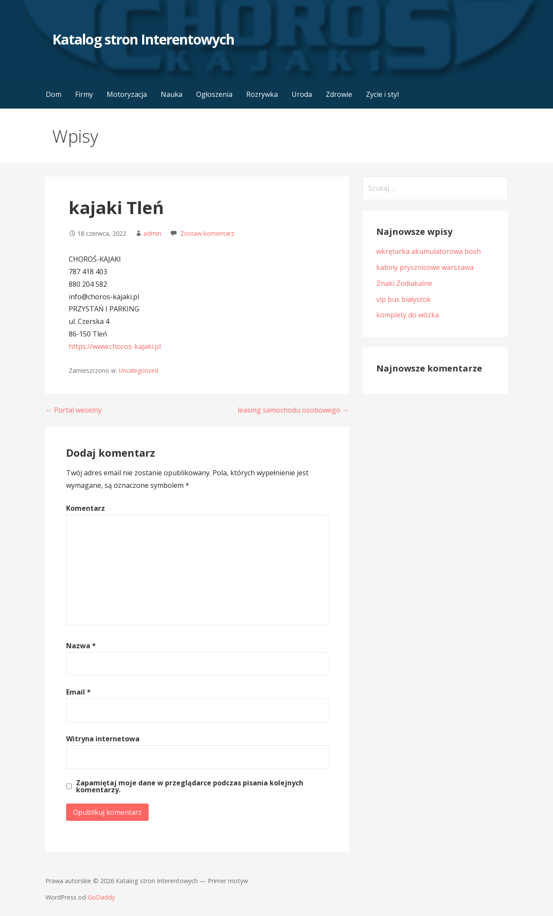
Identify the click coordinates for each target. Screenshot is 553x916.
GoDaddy (101, 897)
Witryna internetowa (103, 738)
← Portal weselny (73, 410)
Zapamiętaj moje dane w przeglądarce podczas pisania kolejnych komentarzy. (189, 786)
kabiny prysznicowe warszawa (425, 267)
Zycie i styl (382, 94)
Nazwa (81, 645)
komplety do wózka (407, 315)
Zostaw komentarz (207, 233)
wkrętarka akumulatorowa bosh (428, 251)
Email (78, 692)
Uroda (302, 94)
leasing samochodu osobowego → (293, 410)
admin (152, 233)
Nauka (171, 94)
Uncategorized (138, 370)
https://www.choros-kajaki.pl (115, 346)
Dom (53, 94)
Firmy (84, 94)
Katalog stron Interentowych (143, 39)
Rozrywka (262, 94)
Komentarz (85, 508)
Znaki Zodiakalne (404, 283)
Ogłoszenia (214, 94)
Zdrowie (339, 94)
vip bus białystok (403, 299)
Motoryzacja (127, 94)
